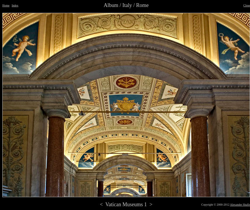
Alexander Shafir (240, 204)
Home (5, 5)
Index (15, 5)
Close (246, 5)
